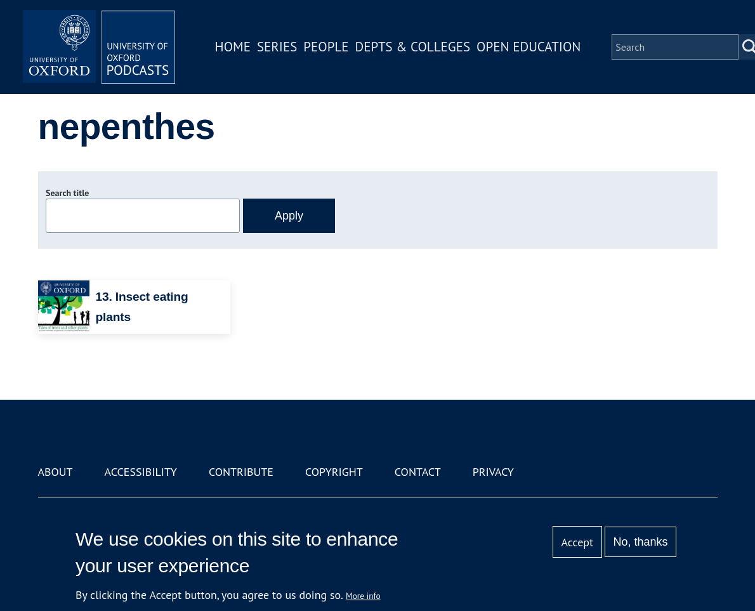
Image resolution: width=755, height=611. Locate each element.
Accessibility (141, 471)
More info (363, 595)
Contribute (241, 471)
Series (277, 46)
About (55, 471)
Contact (418, 471)
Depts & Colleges (413, 46)
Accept (577, 542)
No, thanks (640, 541)
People (325, 46)
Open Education (528, 46)
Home (233, 46)
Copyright (334, 471)
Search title (67, 193)
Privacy (493, 471)
